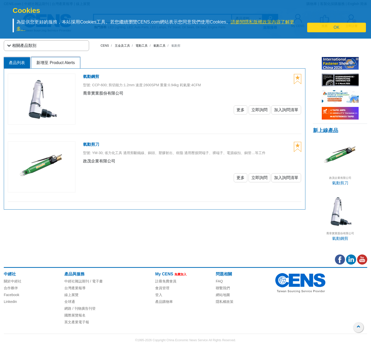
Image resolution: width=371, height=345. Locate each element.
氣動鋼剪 (340, 238)
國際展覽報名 (75, 315)
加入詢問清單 (286, 110)
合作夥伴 (11, 288)
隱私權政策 (224, 302)
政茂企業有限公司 (340, 177)
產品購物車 (164, 302)
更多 (240, 110)
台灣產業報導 (75, 288)
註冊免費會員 (165, 281)
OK (336, 27)
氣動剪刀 (340, 183)
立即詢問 (259, 110)
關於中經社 (12, 281)
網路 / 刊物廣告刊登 (80, 308)
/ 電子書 (96, 281)
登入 (158, 295)
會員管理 (162, 288)
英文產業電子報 (76, 322)
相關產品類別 (21, 46)
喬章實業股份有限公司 (340, 233)
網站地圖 (223, 295)
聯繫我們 (223, 288)
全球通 (69, 302)
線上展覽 (71, 295)
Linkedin (10, 302)
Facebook (11, 295)
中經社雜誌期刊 (76, 281)
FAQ (219, 281)
